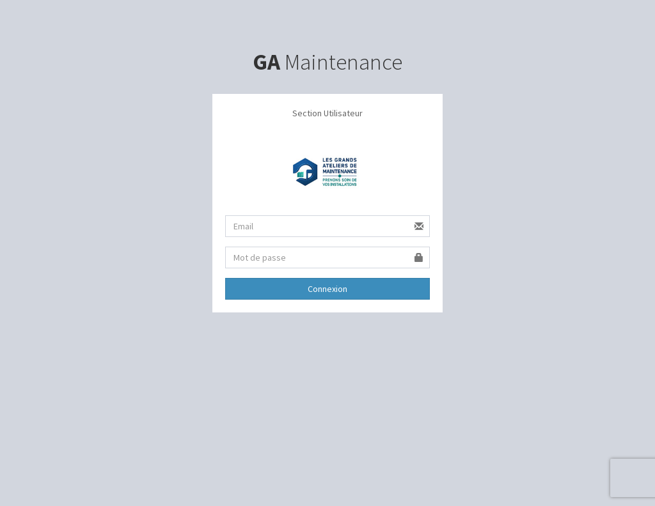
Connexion (327, 289)
